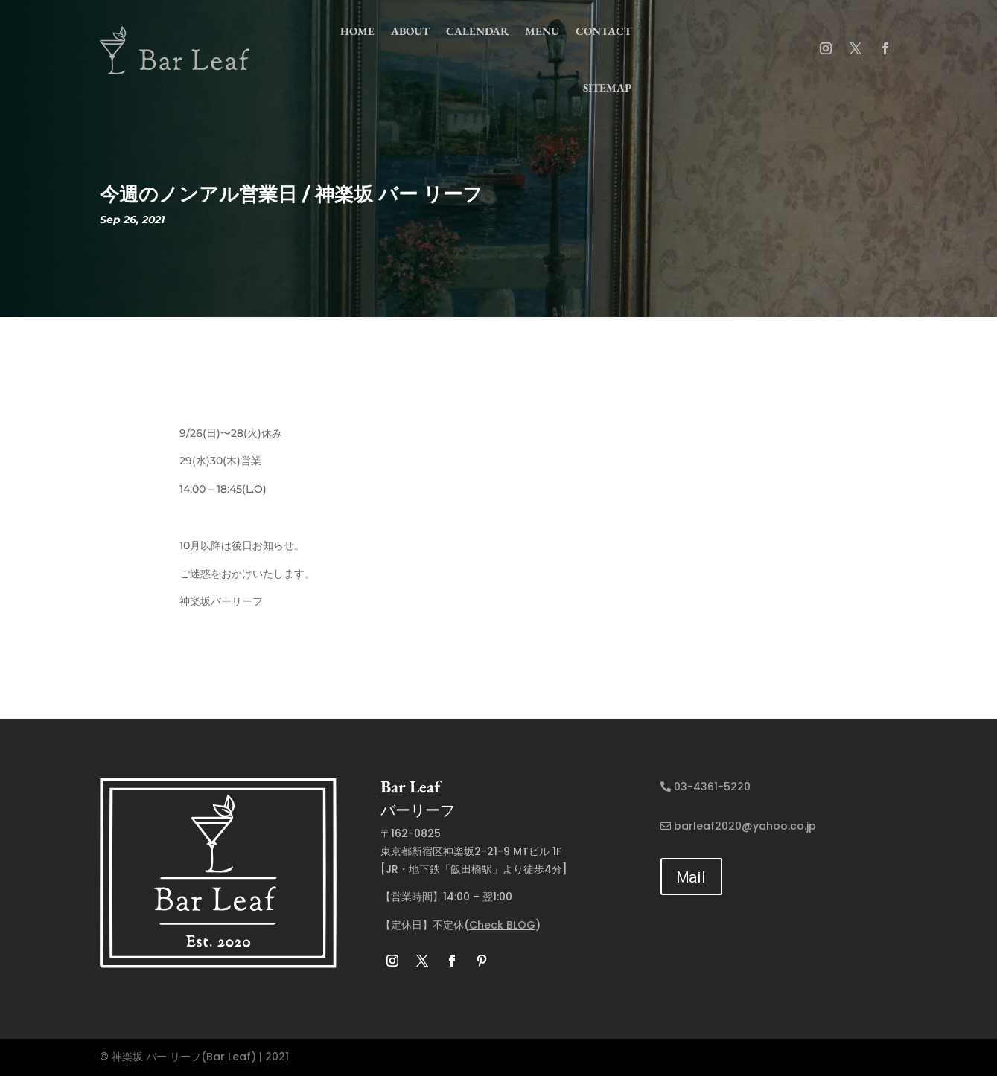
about (410, 31)
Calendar (477, 31)
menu (542, 31)
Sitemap (607, 87)
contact (603, 31)
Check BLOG (502, 925)
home (357, 31)
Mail (691, 876)
